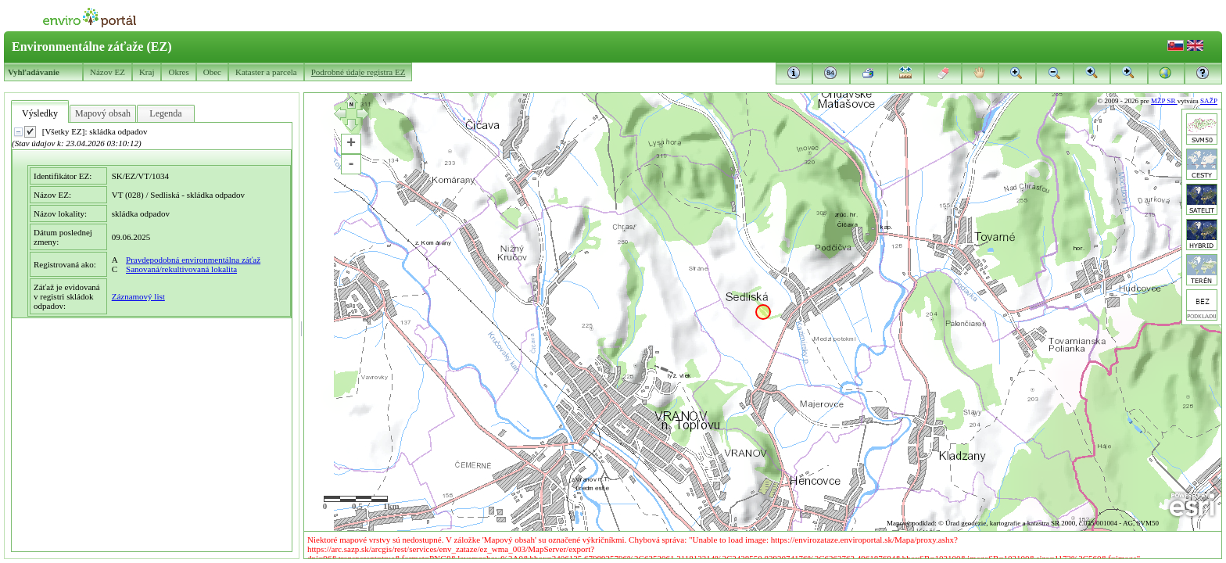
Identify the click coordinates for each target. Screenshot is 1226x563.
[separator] (301, 325)
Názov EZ (107, 72)
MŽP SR (1164, 101)
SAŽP (1208, 101)
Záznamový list (138, 296)
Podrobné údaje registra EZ (358, 72)
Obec (212, 72)
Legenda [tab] (165, 113)
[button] (1203, 73)
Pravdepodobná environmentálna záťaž (193, 259)
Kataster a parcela (266, 72)
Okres (178, 72)
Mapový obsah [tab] (103, 113)
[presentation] (152, 337)
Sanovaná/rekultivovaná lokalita (181, 269)
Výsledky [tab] (40, 113)
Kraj (147, 72)
